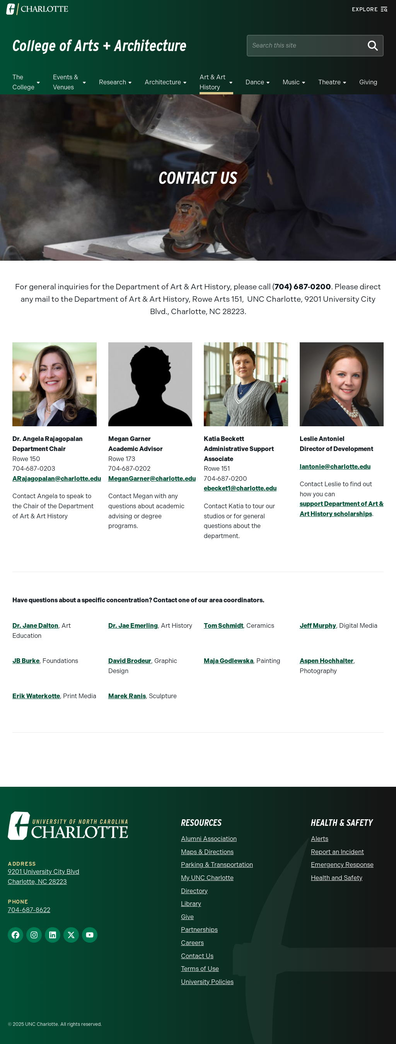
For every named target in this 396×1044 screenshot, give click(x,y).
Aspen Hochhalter (326, 661)
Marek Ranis (127, 696)
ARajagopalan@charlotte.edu (56, 478)
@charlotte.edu (253, 488)
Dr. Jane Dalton (35, 625)
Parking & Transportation (217, 864)
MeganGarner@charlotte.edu (152, 478)
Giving (368, 82)
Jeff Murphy (318, 625)
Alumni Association (209, 838)
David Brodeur (129, 661)
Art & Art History (212, 82)
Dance (255, 82)
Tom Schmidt (223, 625)
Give (187, 917)
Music (291, 82)
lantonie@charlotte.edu (335, 466)
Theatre (329, 82)
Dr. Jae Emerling (133, 625)
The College (23, 82)
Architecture (163, 82)
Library (191, 903)
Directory (194, 891)
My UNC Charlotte (207, 878)
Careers (192, 943)
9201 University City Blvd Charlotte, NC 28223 (43, 876)
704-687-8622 (29, 910)
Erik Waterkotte (36, 696)
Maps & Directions (207, 852)
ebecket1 (217, 488)
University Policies (207, 982)
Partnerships (199, 929)
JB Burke (25, 661)
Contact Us (197, 956)
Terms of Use (200, 968)
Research (112, 82)
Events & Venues (65, 82)
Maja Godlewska (228, 661)
